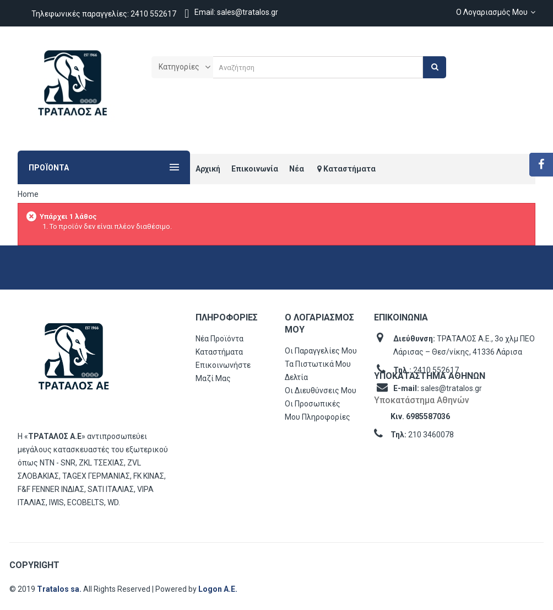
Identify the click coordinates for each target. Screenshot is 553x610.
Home (28, 194)
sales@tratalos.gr (451, 388)
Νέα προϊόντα (219, 338)
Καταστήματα (219, 351)
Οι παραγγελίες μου (321, 350)
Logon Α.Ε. (217, 589)
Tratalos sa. (60, 589)
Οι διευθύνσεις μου (320, 390)
